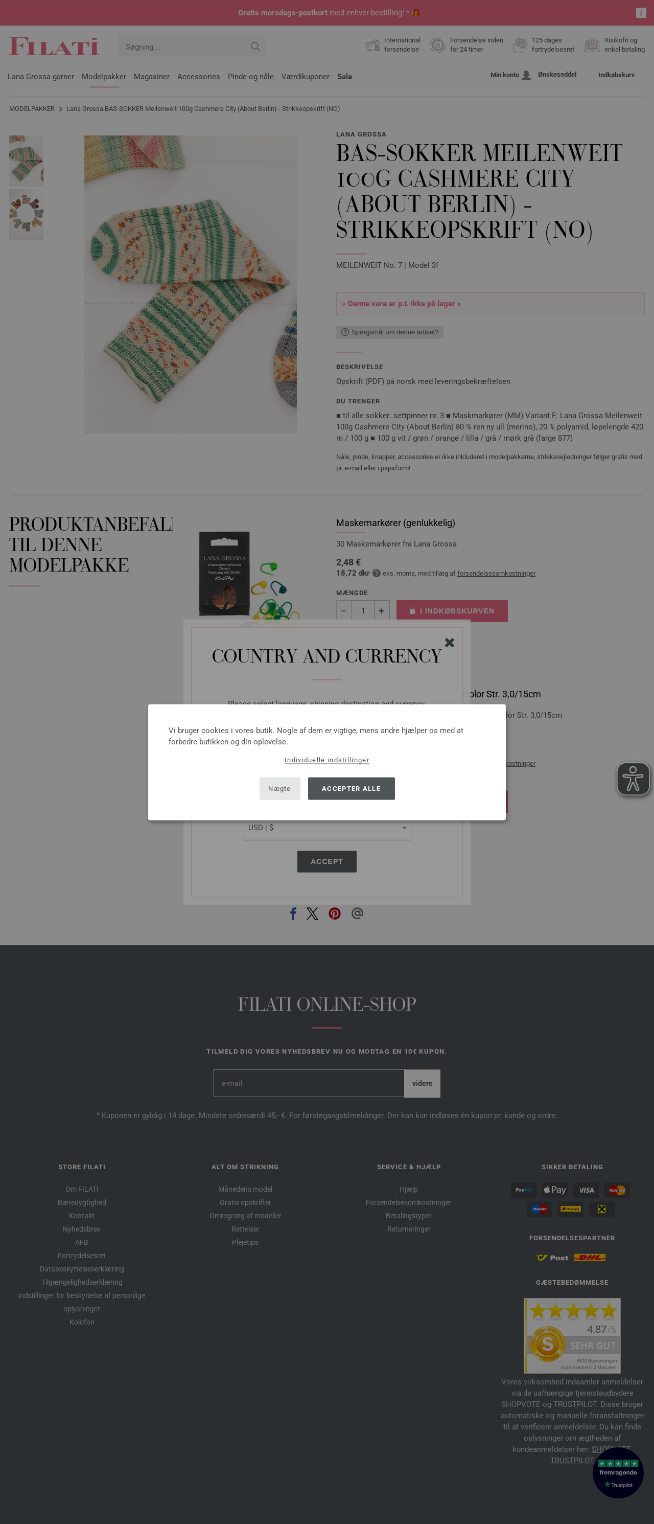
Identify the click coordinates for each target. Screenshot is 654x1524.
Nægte (279, 788)
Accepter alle (351, 788)
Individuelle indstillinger (327, 759)
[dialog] (327, 762)
